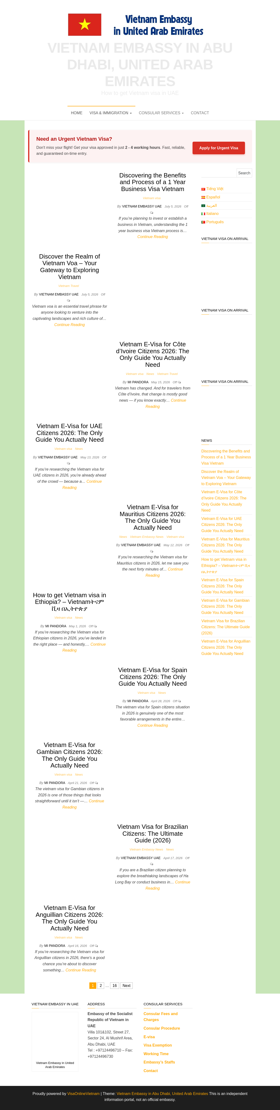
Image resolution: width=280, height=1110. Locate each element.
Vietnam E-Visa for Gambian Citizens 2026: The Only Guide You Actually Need (69, 755)
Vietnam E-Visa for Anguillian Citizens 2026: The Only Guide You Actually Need (70, 918)
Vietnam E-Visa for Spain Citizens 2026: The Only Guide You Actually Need (152, 676)
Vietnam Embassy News (146, 537)
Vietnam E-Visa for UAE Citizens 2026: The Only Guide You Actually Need (70, 432)
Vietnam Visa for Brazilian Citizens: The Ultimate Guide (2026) (152, 833)
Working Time (156, 1054)
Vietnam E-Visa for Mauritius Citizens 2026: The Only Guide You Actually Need (153, 517)
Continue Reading (152, 237)
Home (76, 113)
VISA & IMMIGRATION (111, 113)
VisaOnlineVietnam (83, 1094)
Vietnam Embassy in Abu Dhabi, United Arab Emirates (140, 64)
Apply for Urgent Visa (218, 148)
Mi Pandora (138, 382)
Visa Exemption (158, 1045)
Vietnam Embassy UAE (142, 206)
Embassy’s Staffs (159, 1062)
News (150, 374)
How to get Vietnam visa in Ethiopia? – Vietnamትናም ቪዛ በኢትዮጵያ (69, 601)
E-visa (149, 1037)
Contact (200, 113)
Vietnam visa (152, 198)
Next (127, 986)
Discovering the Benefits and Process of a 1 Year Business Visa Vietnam (152, 182)
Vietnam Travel (68, 286)
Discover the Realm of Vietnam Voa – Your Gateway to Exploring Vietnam (69, 266)
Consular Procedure (162, 1028)
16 (114, 986)
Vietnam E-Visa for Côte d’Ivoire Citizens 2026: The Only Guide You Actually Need (152, 354)
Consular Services (161, 113)
